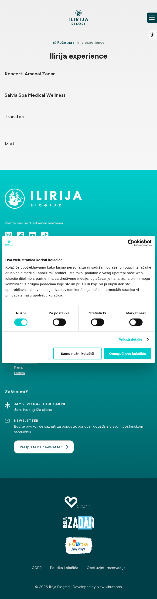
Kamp (18, 367)
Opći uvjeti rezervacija (106, 568)
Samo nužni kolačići (77, 353)
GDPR (37, 568)
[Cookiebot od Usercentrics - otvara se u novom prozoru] (131, 243)
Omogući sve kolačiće (127, 353)
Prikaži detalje (130, 339)
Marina (19, 373)
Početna (64, 42)
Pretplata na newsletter (41, 447)
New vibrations (109, 587)
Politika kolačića (64, 568)
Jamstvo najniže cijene (33, 409)
